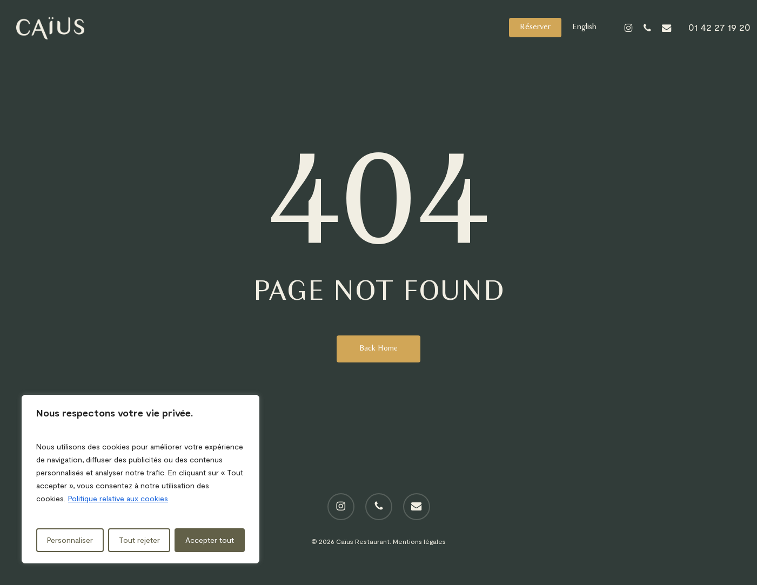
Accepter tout (209, 539)
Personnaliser (70, 539)
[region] (140, 479)
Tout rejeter (139, 539)
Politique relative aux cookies (118, 498)
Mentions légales (419, 541)
